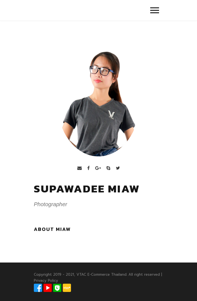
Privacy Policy (46, 280)
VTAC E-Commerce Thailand (101, 274)
